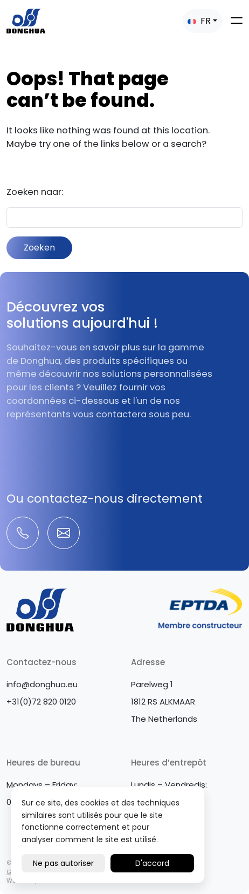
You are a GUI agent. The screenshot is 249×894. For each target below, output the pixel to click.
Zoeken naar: (34, 192)
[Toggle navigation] (237, 20)
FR (199, 21)
